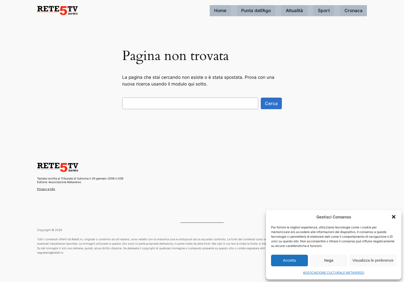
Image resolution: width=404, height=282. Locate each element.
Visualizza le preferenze (372, 260)
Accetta (289, 260)
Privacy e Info (46, 189)
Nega (328, 260)
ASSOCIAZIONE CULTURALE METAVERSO (333, 273)
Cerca (271, 103)
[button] (393, 216)
